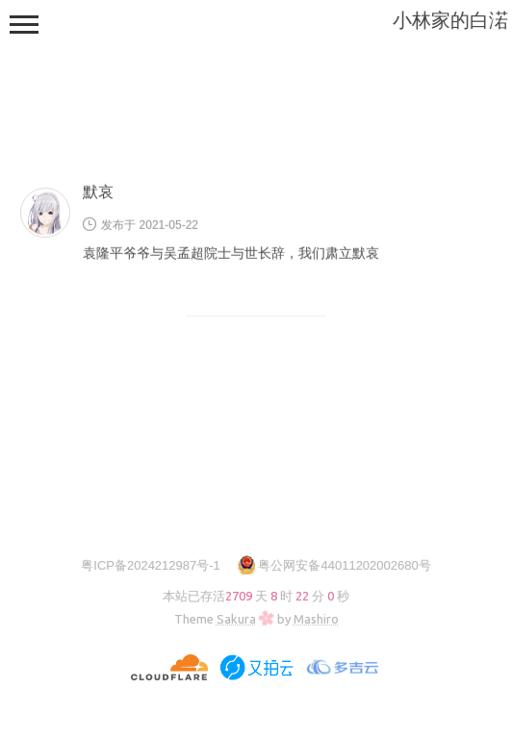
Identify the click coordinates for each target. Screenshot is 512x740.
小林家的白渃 (450, 20)
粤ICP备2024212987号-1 (150, 565)
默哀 (98, 192)
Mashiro (316, 618)
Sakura (236, 618)
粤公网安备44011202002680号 (344, 565)
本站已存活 (256, 595)
